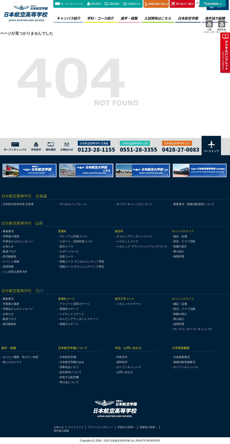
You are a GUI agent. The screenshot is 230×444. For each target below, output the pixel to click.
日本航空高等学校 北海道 (18, 204)
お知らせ (8, 246)
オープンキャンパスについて (134, 204)
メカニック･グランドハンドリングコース (141, 246)
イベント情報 (11, 261)
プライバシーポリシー (100, 427)
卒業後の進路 (11, 236)
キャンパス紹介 (68, 18)
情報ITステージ (69, 324)
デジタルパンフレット (73, 204)
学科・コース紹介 (100, 18)
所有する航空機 (69, 377)
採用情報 (8, 266)
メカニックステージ (128, 303)
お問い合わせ (124, 372)
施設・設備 (180, 236)
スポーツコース (69, 251)
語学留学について (71, 372)
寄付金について (69, 382)
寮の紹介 (178, 251)
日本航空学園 (188, 18)
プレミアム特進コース (73, 236)
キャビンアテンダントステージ (79, 319)
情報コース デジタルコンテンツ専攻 (82, 261)
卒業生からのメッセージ (18, 241)
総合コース (66, 246)
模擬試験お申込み (156, 4)
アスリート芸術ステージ (75, 303)
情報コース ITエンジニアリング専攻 (82, 266)
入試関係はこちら (157, 18)
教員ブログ (9, 251)
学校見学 (96, 3)
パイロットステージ (72, 313)
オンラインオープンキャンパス (192, 329)
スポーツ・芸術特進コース (76, 241)
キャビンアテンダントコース (134, 236)
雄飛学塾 (178, 256)
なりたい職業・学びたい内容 (20, 357)
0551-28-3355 (138, 149)
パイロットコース (127, 241)
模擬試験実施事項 (184, 362)
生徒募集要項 (181, 357)
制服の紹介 (180, 246)
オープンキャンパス (72, 3)
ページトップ (211, 146)
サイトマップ (75, 427)
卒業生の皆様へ (126, 427)
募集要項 (8, 231)
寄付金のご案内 (182, 4)
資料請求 (115, 3)
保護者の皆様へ (148, 427)
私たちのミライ (12, 362)
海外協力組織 (61, 430)
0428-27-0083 (180, 149)
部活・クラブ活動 (184, 241)
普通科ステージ (69, 308)
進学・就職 (128, 18)
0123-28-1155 (96, 149)
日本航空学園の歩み (72, 362)
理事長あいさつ (69, 367)
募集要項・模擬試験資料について (193, 204)
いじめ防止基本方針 (15, 271)
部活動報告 (9, 256)
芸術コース (66, 256)
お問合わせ (134, 3)
